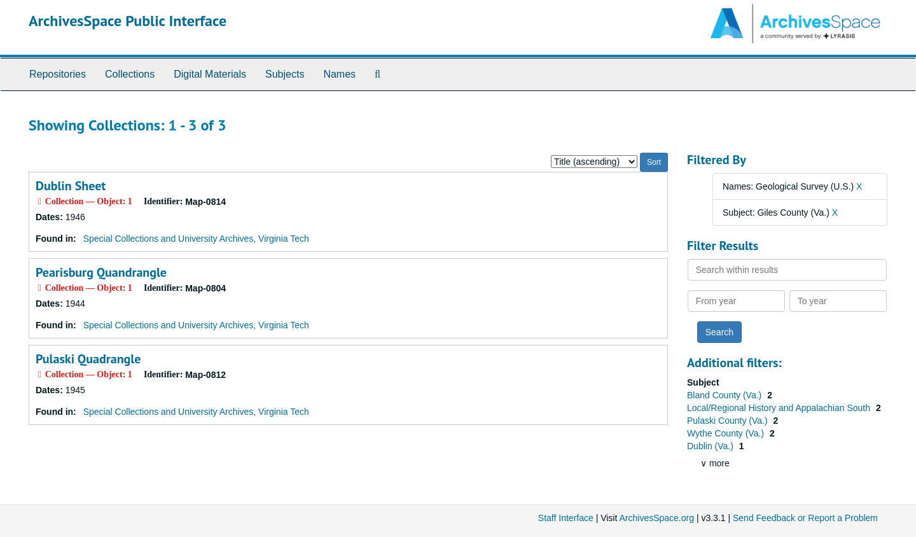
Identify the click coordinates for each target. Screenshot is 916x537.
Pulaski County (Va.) (728, 420)
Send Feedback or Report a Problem (805, 518)
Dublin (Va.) (711, 446)
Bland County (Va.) (725, 395)
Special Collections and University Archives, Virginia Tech (196, 239)
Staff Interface (565, 518)
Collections (130, 74)
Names (339, 74)
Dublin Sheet (71, 186)
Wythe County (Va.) (727, 433)
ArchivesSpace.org (656, 518)
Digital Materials (210, 74)
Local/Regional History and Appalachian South (780, 408)
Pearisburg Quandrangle (101, 272)
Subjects (284, 74)
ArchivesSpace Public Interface (127, 21)
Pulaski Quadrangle (88, 359)
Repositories (57, 74)
